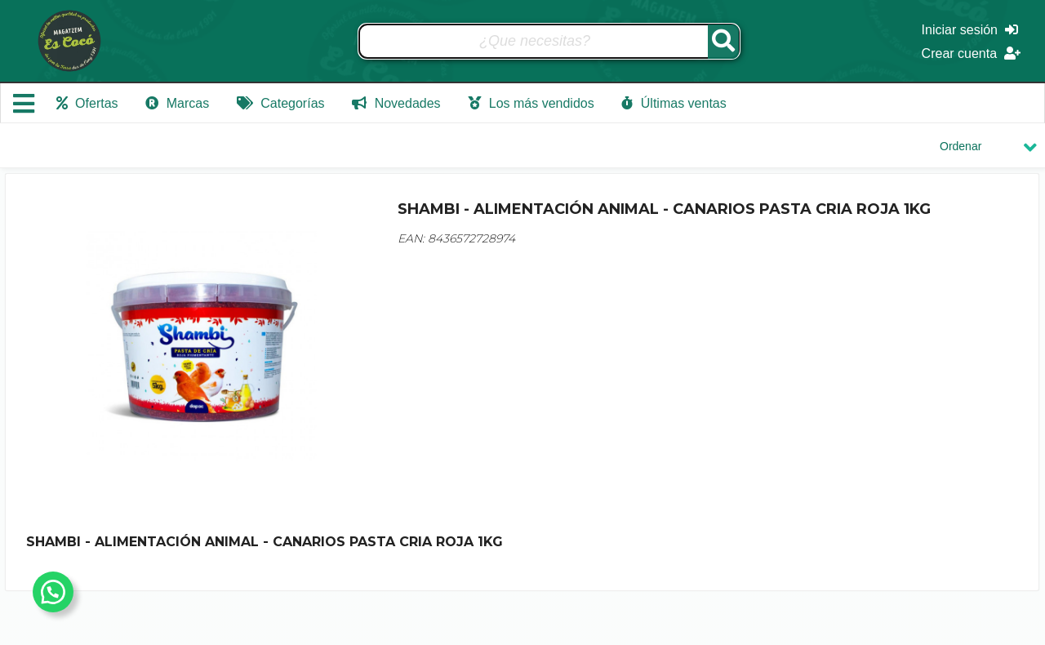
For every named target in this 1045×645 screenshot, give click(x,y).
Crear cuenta (971, 53)
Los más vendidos (531, 103)
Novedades (396, 103)
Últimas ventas (673, 103)
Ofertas (87, 103)
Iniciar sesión (970, 30)
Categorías (281, 103)
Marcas (177, 103)
